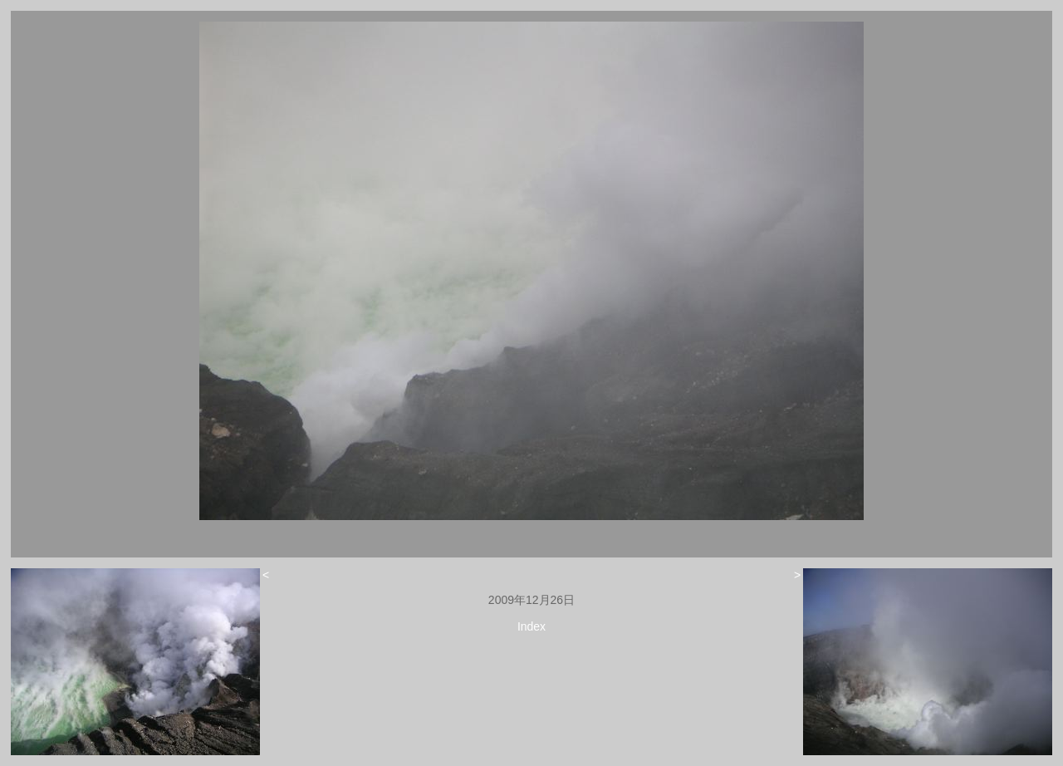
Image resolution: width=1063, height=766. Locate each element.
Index (531, 626)
